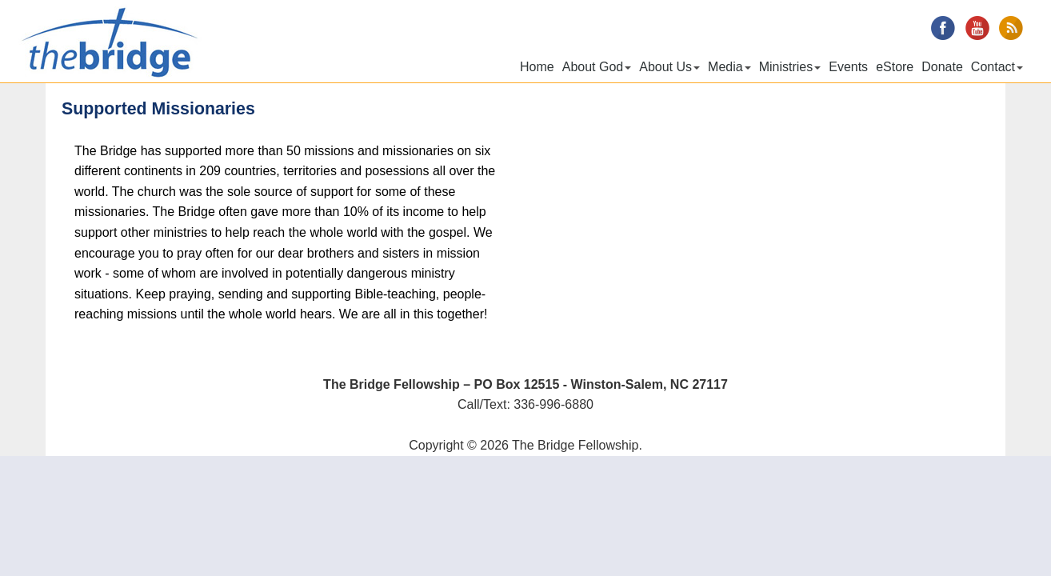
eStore (894, 67)
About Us (669, 67)
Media (729, 67)
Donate (942, 67)
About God (597, 67)
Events (848, 67)
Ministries (790, 67)
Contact (997, 67)
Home (537, 67)
